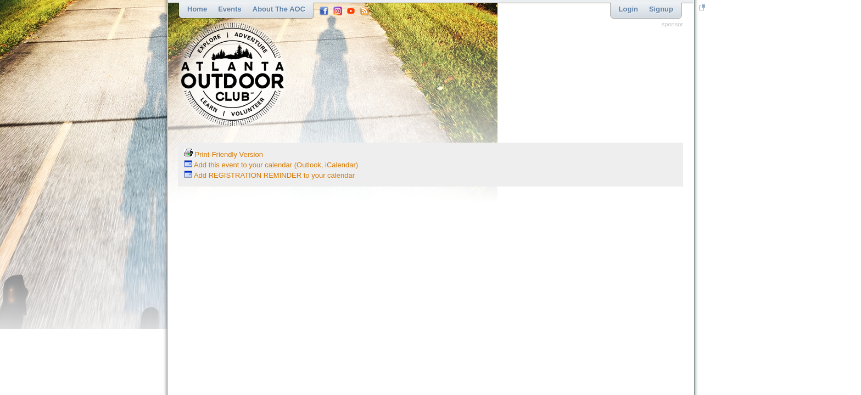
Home (197, 9)
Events (230, 9)
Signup (661, 9)
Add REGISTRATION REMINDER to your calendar (269, 175)
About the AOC (279, 9)
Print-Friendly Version (223, 154)
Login (628, 9)
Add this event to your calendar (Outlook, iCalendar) (271, 165)
